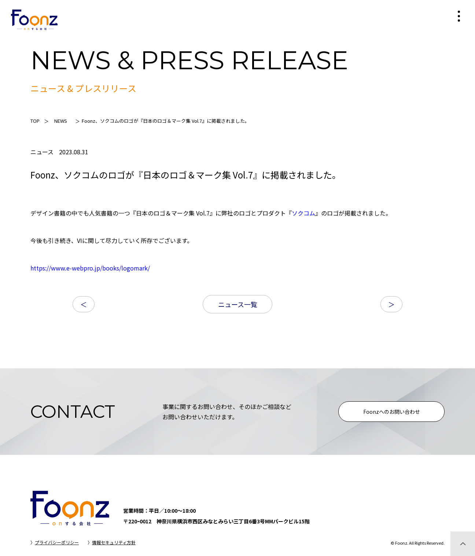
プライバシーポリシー (57, 542)
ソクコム (303, 213)
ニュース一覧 (237, 304)
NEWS (60, 120)
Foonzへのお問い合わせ (391, 411)
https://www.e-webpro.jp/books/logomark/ (90, 268)
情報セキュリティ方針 (114, 542)
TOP (35, 120)
